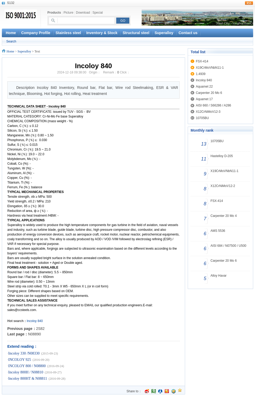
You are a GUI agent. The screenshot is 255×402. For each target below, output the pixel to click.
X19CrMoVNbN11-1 (210, 67)
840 (40, 321)
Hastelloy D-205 (221, 156)
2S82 (40, 328)
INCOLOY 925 (19, 360)
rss (249, 3)
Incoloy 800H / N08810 (25, 372)
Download (83, 12)
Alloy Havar (218, 275)
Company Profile (35, 33)
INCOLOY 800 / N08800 (27, 366)
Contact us (188, 33)
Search (11, 41)
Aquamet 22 (204, 86)
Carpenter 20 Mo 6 (209, 93)
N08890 (34, 334)
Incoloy (32, 321)
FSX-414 (202, 61)
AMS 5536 (217, 231)
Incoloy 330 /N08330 (24, 353)
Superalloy (163, 33)
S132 (10, 3)
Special (97, 12)
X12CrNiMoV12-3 (208, 112)
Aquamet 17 (204, 99)
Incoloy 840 (204, 80)
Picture (68, 12)
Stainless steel (68, 33)
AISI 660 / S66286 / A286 (213, 105)
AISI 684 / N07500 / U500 (228, 246)
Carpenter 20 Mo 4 (223, 216)
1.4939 (201, 74)
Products (54, 12)
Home (10, 51)
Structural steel (136, 33)
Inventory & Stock (101, 33)
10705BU (202, 118)
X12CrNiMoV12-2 (222, 186)
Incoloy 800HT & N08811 (27, 378)
